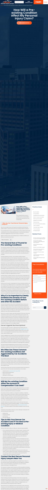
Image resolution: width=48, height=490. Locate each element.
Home (1, 5)
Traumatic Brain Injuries (38, 227)
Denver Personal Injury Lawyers (37, 245)
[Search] (45, 307)
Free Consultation (29, 2)
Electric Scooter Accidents (38, 217)
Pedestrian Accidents (37, 220)
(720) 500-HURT (38, 2)
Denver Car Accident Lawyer (39, 247)
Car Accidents (36, 213)
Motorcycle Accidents (37, 218)
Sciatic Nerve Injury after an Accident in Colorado (38, 250)
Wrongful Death (36, 230)
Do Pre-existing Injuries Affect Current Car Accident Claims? (39, 238)
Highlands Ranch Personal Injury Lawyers (38, 255)
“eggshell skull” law (24, 329)
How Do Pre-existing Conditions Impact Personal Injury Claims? (38, 241)
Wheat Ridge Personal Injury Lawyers (39, 258)
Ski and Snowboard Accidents (39, 223)
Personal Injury (36, 222)
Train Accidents (36, 225)
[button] (15, 224)
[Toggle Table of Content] (10, 240)
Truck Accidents (36, 228)
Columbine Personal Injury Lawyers (38, 252)
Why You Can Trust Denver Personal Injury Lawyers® (15, 223)
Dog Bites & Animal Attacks (38, 215)
